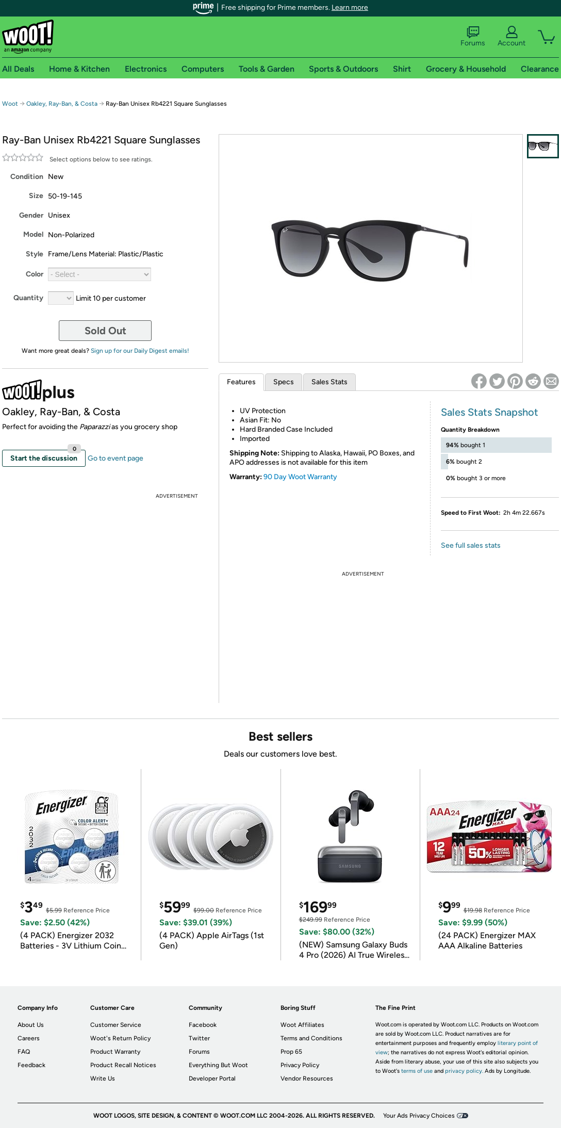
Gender (31, 215)
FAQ (24, 1051)
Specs (283, 382)
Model (33, 234)
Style (34, 254)
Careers (29, 1038)
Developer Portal (212, 1078)
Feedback (31, 1065)
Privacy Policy (299, 1065)
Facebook (203, 1024)
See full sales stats (471, 545)
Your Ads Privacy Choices (419, 1115)
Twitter (199, 1038)
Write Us (102, 1078)
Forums (472, 36)
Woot (10, 103)
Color (34, 274)
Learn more (350, 7)
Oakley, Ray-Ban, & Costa (61, 103)
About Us (31, 1024)
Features (241, 382)
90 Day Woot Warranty (300, 476)
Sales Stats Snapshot (489, 412)
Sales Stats (329, 382)
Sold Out (105, 330)
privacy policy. (464, 1071)
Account (511, 36)
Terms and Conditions (311, 1038)
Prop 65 (291, 1051)
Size (36, 195)
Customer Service (115, 1024)
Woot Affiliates (302, 1024)
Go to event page (115, 458)
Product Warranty (115, 1051)
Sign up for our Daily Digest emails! (140, 350)
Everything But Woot (218, 1065)
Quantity (28, 297)
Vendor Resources (306, 1078)
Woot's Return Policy (120, 1038)
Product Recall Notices (123, 1065)
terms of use (417, 1071)
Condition (26, 176)
